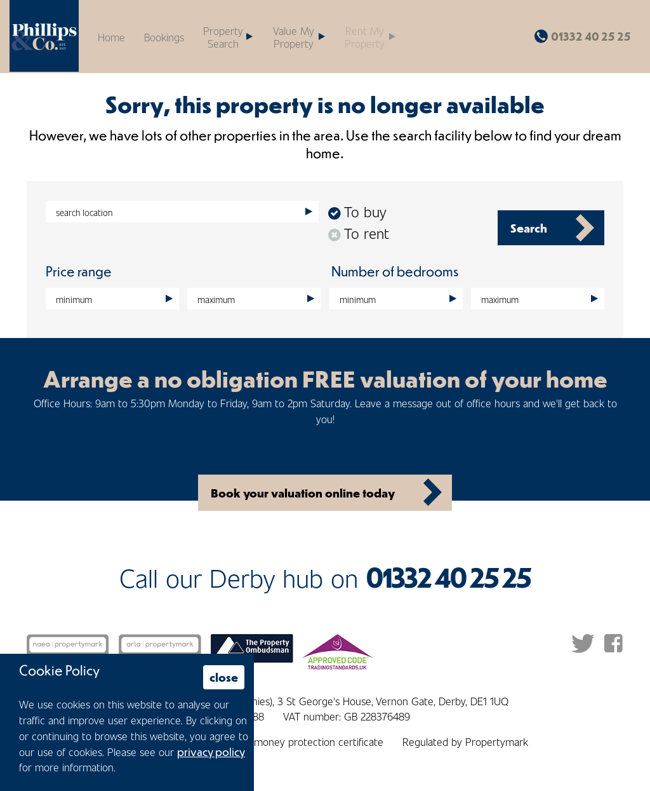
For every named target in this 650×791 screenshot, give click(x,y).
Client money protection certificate (304, 741)
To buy (357, 211)
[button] (298, 36)
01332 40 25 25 (591, 36)
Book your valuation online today (303, 492)
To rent (358, 233)
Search (528, 227)
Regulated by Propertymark (465, 741)
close (223, 677)
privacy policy (211, 752)
